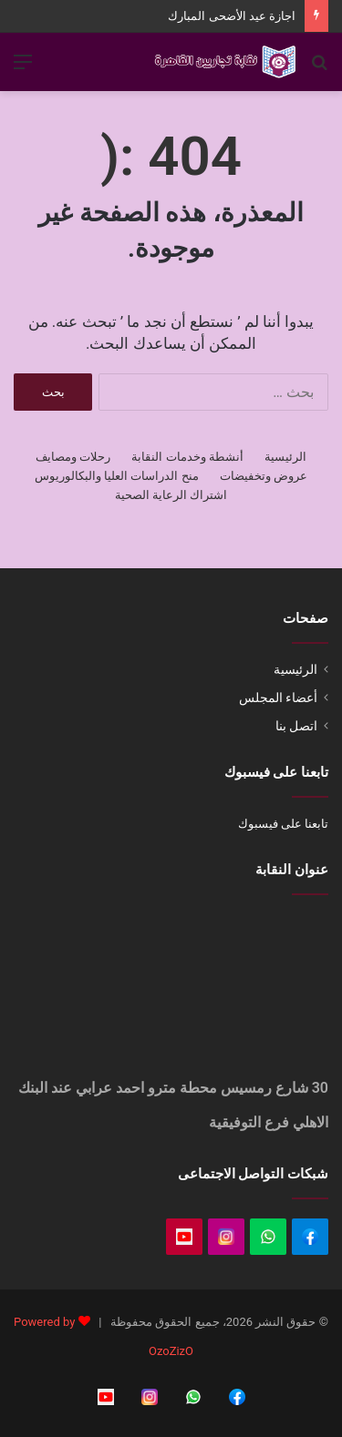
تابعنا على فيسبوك (283, 824)
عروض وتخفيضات (263, 476)
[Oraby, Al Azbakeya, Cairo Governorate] (171, 990)
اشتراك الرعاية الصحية (171, 495)
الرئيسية (285, 457)
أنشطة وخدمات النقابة (187, 457)
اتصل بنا (296, 725)
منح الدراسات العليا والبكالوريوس (117, 476)
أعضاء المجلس (278, 697)
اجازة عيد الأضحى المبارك (231, 16)
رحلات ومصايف (73, 457)
